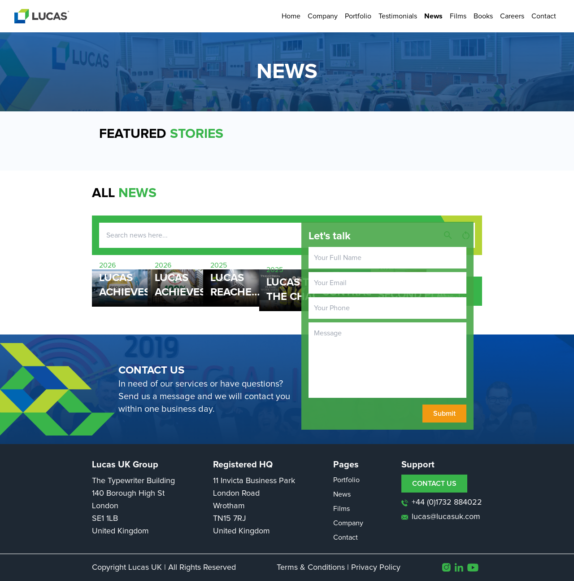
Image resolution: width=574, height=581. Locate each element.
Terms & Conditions (311, 567)
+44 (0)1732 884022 (441, 502)
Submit (444, 413)
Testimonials (397, 16)
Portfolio (358, 16)
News (433, 16)
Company (323, 16)
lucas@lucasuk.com (440, 517)
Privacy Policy (375, 567)
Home (291, 16)
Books (483, 16)
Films (458, 16)
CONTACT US (434, 483)
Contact (543, 16)
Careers (512, 16)
